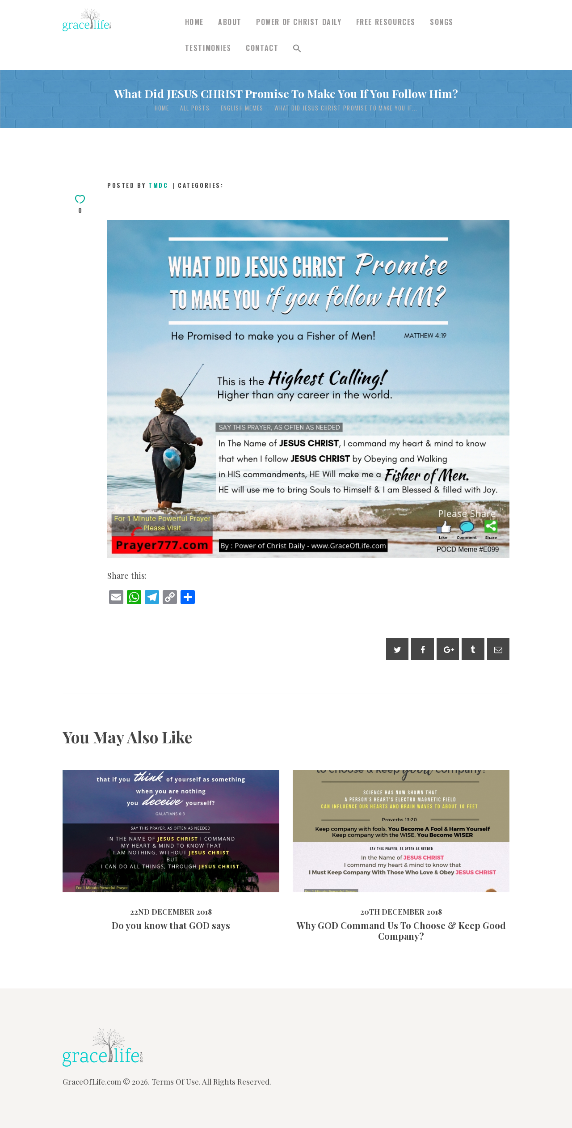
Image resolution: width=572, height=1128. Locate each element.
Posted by (139, 185)
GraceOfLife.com (92, 1081)
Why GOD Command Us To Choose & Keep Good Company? (401, 930)
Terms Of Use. (176, 1081)
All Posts (195, 107)
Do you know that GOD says (171, 925)
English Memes (242, 108)
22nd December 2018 (171, 911)
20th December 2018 (401, 911)
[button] (297, 48)
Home (162, 108)
